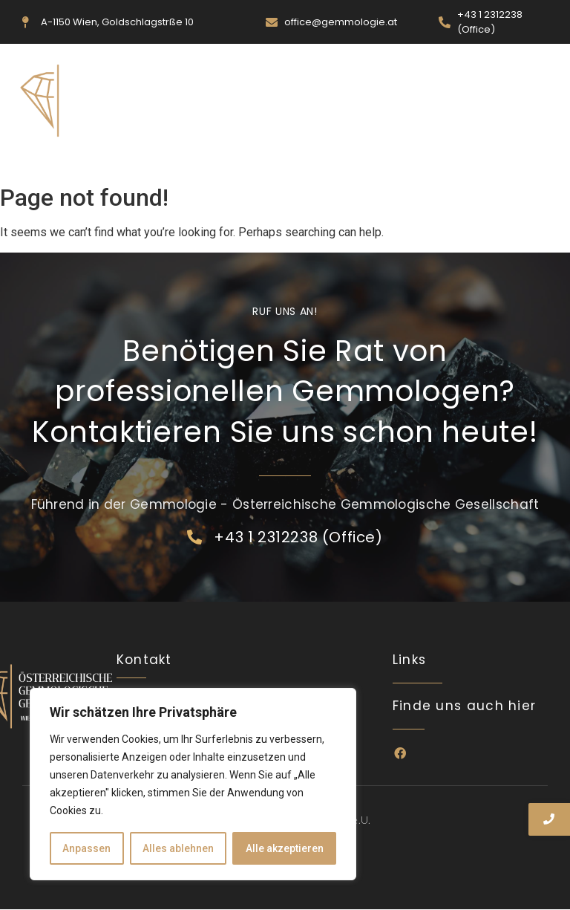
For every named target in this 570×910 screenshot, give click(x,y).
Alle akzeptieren (285, 848)
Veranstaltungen (275, 159)
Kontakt (436, 159)
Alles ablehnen (178, 848)
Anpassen (86, 848)
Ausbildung (368, 159)
